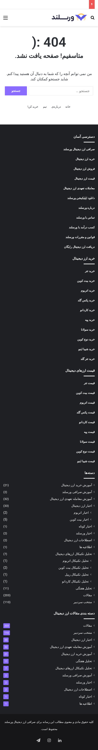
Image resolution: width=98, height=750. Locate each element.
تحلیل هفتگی (84, 588)
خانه (67, 106)
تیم (45, 106)
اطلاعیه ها (85, 547)
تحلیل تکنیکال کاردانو (75, 581)
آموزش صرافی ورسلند (77, 492)
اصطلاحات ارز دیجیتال (78, 540)
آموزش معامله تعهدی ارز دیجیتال (71, 499)
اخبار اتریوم (81, 512)
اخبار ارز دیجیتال (81, 505)
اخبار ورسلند (84, 533)
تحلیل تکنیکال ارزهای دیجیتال (73, 554)
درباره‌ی (56, 106)
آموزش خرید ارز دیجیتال (76, 485)
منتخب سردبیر (83, 602)
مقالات (87, 595)
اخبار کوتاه (85, 526)
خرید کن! (33, 106)
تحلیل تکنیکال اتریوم (76, 560)
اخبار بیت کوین (79, 519)
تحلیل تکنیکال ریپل (77, 574)
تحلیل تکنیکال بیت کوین (73, 567)
